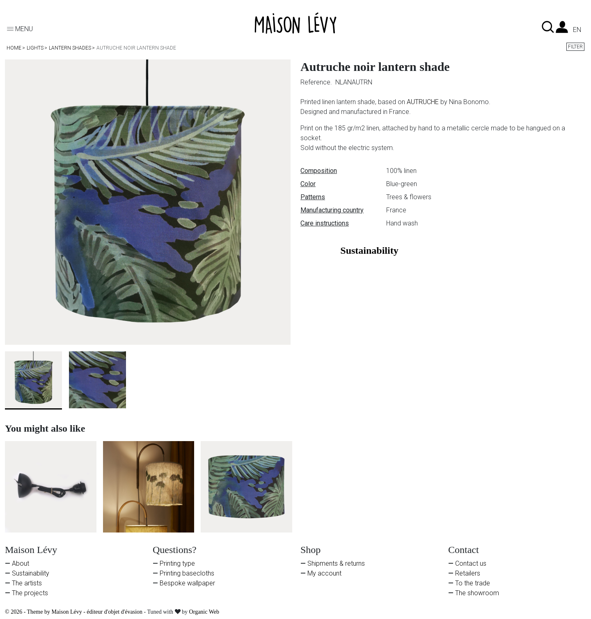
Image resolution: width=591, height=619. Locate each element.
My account (324, 573)
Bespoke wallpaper (187, 583)
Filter (575, 47)
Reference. (317, 82)
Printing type (177, 563)
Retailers (467, 573)
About (20, 563)
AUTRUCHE (423, 102)
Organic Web (204, 612)
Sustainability (30, 573)
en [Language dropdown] (577, 30)
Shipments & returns (336, 563)
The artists (27, 583)
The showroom (477, 593)
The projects (30, 593)
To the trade (472, 583)
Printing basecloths (187, 573)
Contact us (470, 563)
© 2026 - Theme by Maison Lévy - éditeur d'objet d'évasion (74, 612)
